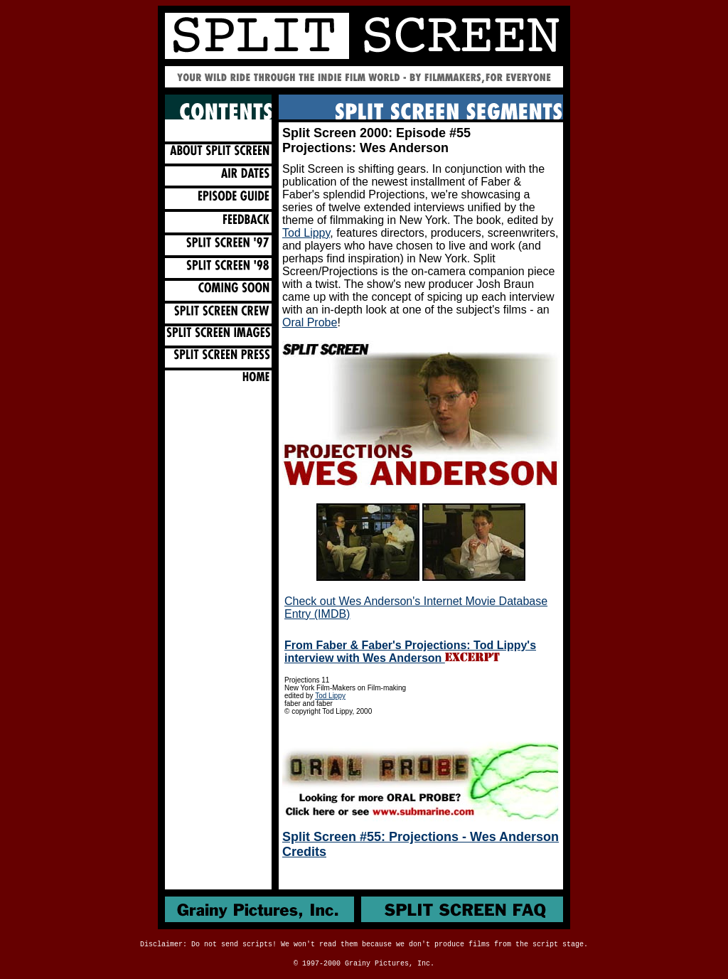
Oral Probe (309, 322)
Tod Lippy (306, 233)
